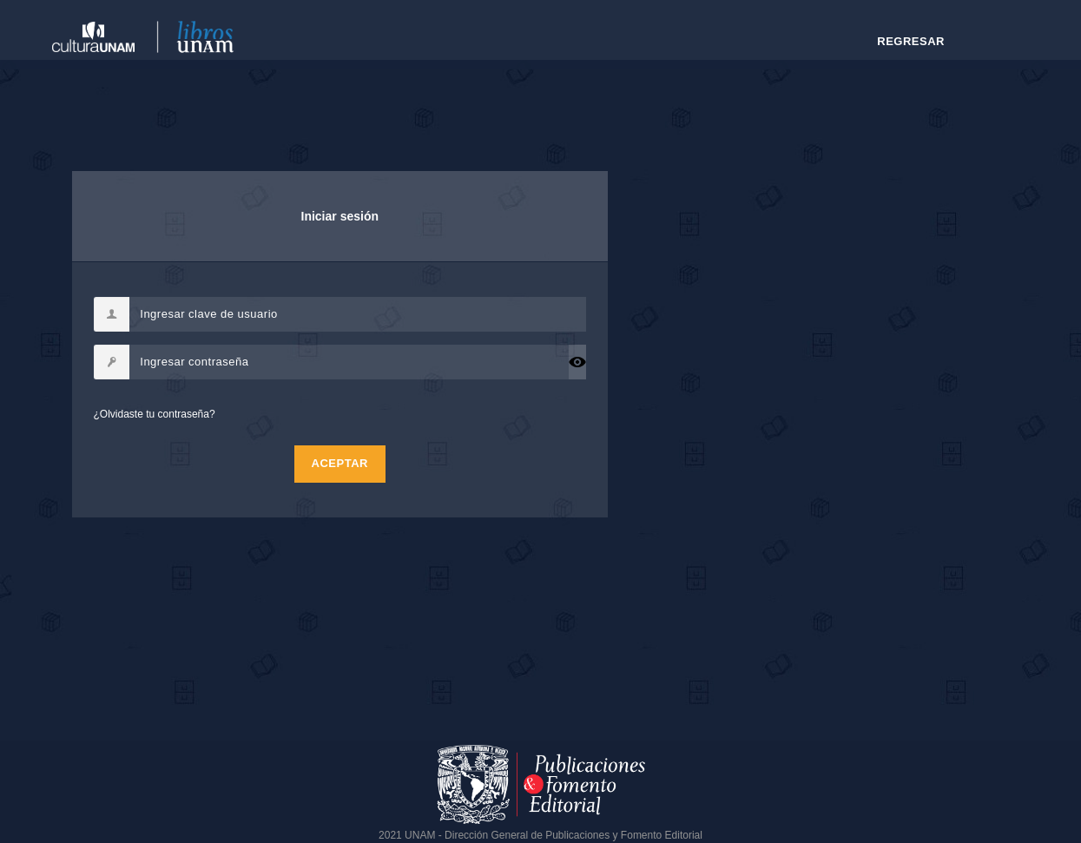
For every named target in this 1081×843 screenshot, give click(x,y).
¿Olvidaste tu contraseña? (154, 414)
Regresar (911, 41)
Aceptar (340, 463)
